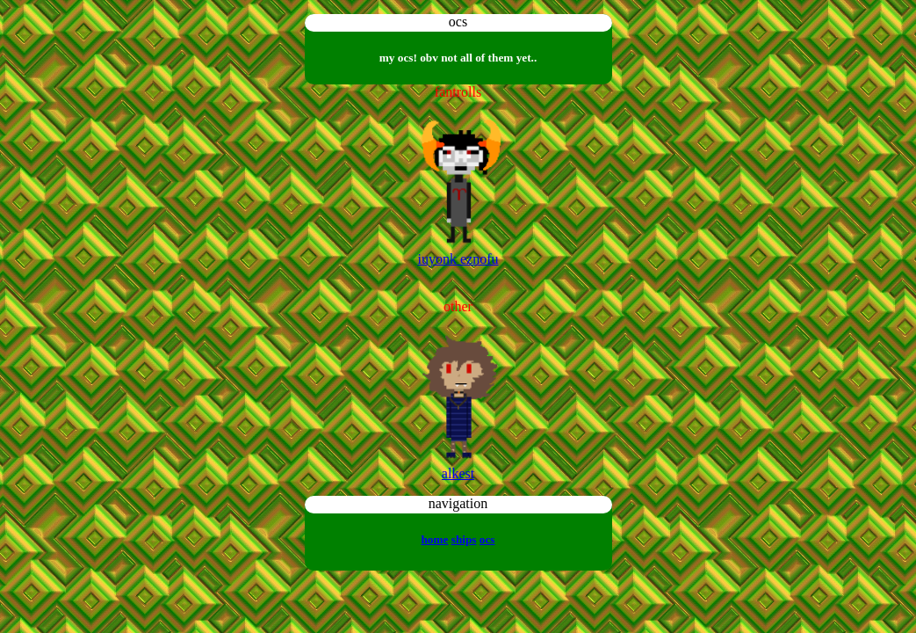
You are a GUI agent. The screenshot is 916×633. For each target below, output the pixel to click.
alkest (458, 473)
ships (464, 539)
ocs (487, 539)
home (434, 539)
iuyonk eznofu (458, 258)
